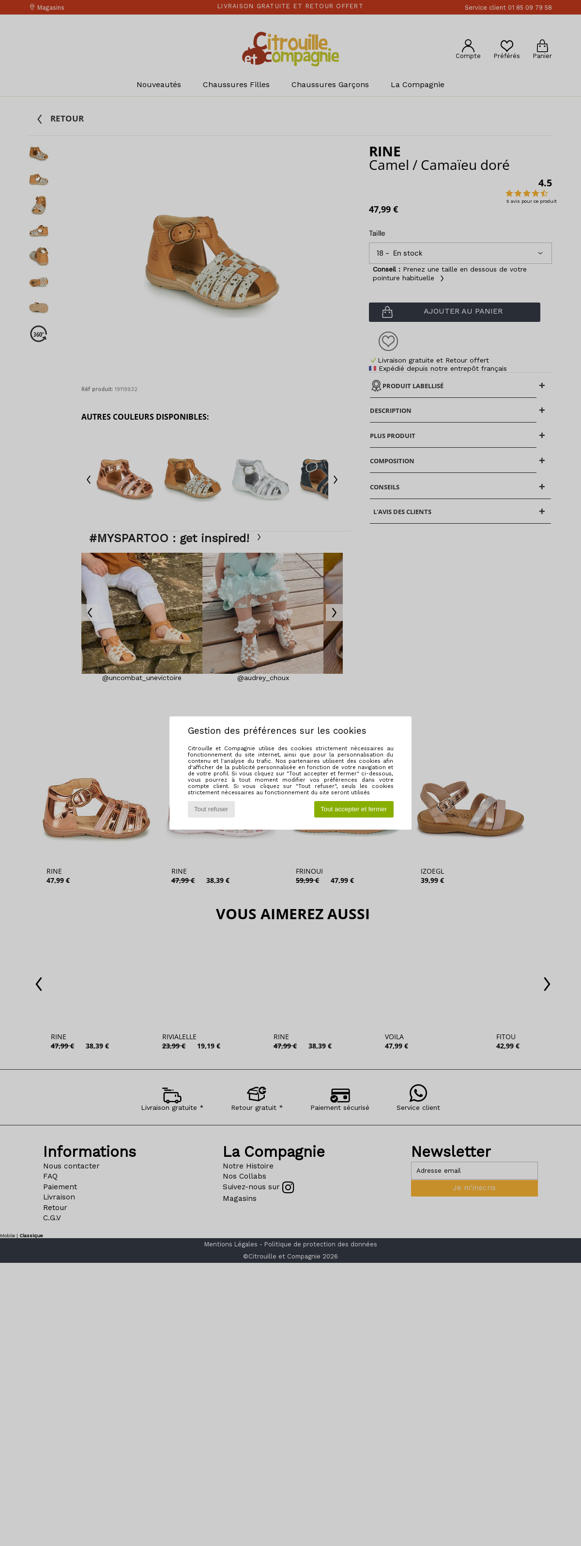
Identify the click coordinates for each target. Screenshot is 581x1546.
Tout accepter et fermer (354, 809)
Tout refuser (211, 809)
